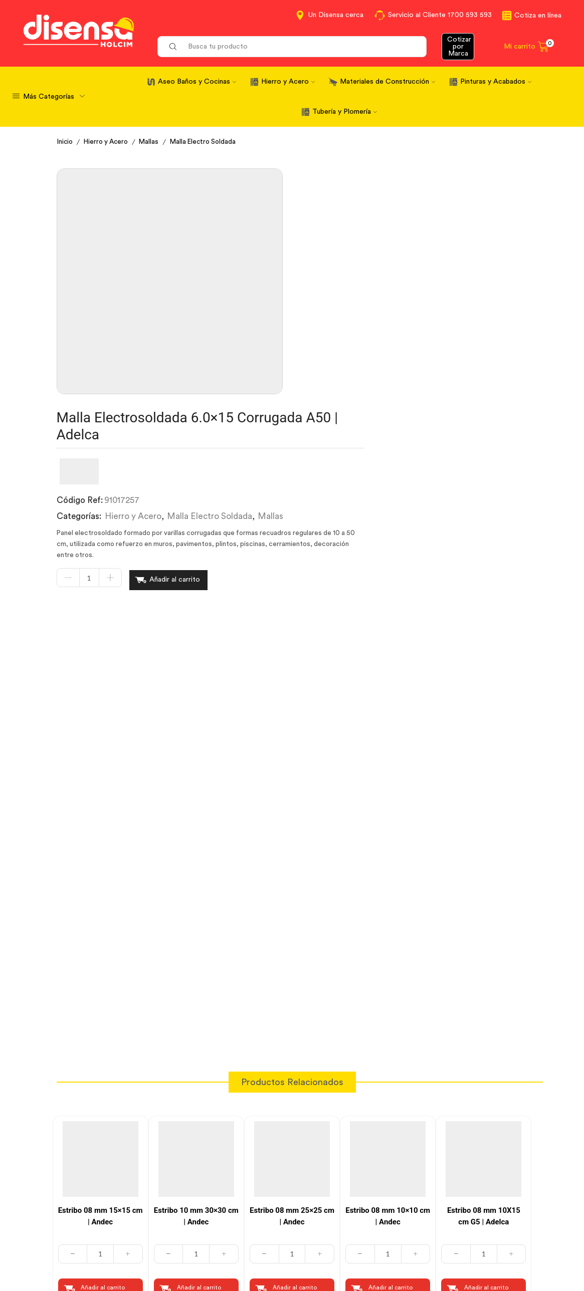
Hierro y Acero (288, 81)
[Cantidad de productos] (283, 337)
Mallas (154, 141)
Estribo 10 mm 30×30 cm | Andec (196, 972)
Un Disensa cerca (335, 15)
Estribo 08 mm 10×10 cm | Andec (387, 972)
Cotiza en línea (537, 15)
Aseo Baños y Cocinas (197, 81)
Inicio (65, 141)
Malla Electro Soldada (210, 141)
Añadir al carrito (369, 337)
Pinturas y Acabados (495, 81)
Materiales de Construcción (387, 81)
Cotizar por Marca (459, 46)
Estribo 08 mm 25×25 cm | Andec (292, 972)
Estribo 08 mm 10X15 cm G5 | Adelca (483, 972)
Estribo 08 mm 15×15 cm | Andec (100, 972)
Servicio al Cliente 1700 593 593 (440, 15)
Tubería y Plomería (344, 111)
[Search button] (173, 47)
